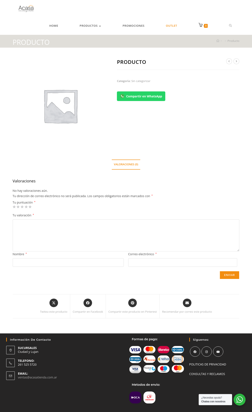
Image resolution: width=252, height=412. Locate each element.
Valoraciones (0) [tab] (126, 164)
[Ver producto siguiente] (236, 61)
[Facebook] (195, 351)
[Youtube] (218, 351)
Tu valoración (23, 215)
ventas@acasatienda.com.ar (37, 377)
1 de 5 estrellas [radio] (14, 206)
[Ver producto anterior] (229, 61)
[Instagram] (206, 351)
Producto (234, 41)
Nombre (20, 254)
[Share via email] (187, 306)
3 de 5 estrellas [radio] (22, 206)
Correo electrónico (142, 254)
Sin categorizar (140, 81)
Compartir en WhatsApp (141, 96)
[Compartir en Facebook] (88, 306)
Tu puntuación (24, 202)
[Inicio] (217, 41)
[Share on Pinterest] (132, 306)
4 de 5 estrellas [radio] (26, 206)
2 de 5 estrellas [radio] (17, 206)
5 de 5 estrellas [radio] (29, 206)
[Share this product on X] (53, 306)
